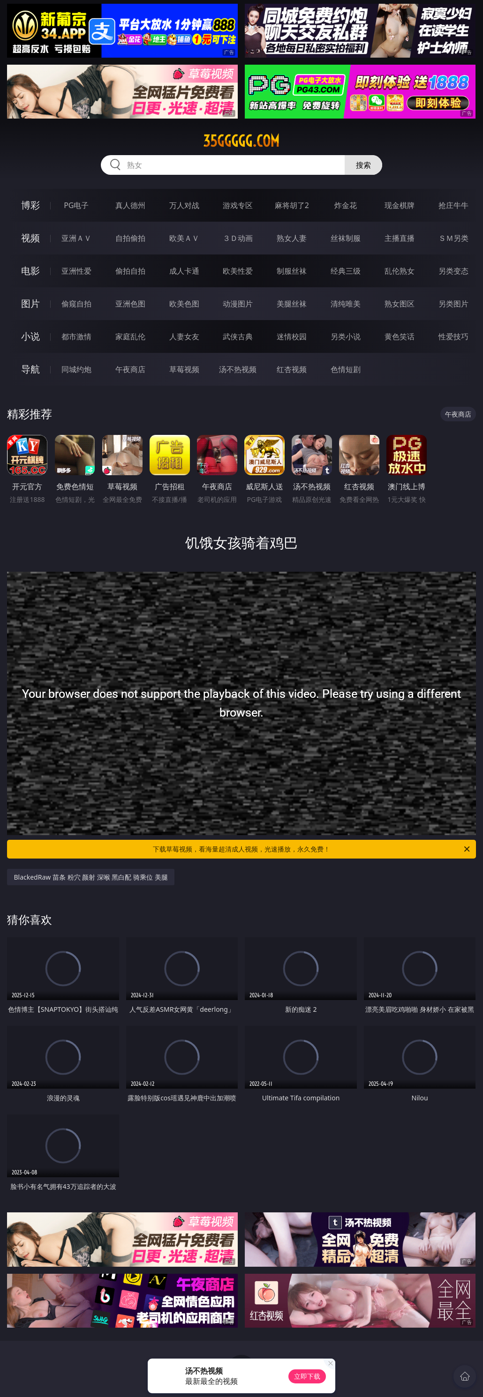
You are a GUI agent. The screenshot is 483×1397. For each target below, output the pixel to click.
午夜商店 (130, 369)
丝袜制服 (346, 238)
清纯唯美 (346, 304)
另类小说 (346, 336)
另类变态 (453, 271)
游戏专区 (238, 205)
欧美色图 (184, 304)
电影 (30, 270)
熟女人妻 (292, 238)
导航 (30, 369)
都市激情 (76, 336)
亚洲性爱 (76, 271)
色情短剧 (346, 369)
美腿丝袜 (292, 304)
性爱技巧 (453, 336)
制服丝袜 (292, 271)
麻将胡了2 (292, 205)
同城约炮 (76, 369)
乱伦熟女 (400, 271)
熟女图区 (400, 304)
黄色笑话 (400, 336)
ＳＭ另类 (453, 238)
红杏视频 (292, 369)
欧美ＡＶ (184, 238)
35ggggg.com (241, 141)
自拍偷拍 (130, 238)
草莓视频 (184, 369)
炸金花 (345, 205)
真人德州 (130, 205)
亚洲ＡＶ (76, 238)
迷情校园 (292, 336)
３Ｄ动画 (238, 238)
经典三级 (346, 271)
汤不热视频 (238, 369)
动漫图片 (238, 304)
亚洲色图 (130, 304)
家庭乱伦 (130, 336)
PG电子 (76, 205)
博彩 (30, 205)
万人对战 (184, 205)
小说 (30, 336)
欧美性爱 (238, 271)
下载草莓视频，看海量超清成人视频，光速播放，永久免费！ (312, 849)
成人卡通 (184, 271)
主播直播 (400, 238)
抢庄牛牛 (453, 205)
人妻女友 (184, 336)
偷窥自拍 (76, 304)
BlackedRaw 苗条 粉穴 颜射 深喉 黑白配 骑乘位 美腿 (90, 877)
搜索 (363, 165)
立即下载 (307, 1376)
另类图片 (453, 304)
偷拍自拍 (130, 271)
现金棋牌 (400, 205)
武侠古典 (238, 336)
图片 (30, 303)
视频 (30, 238)
